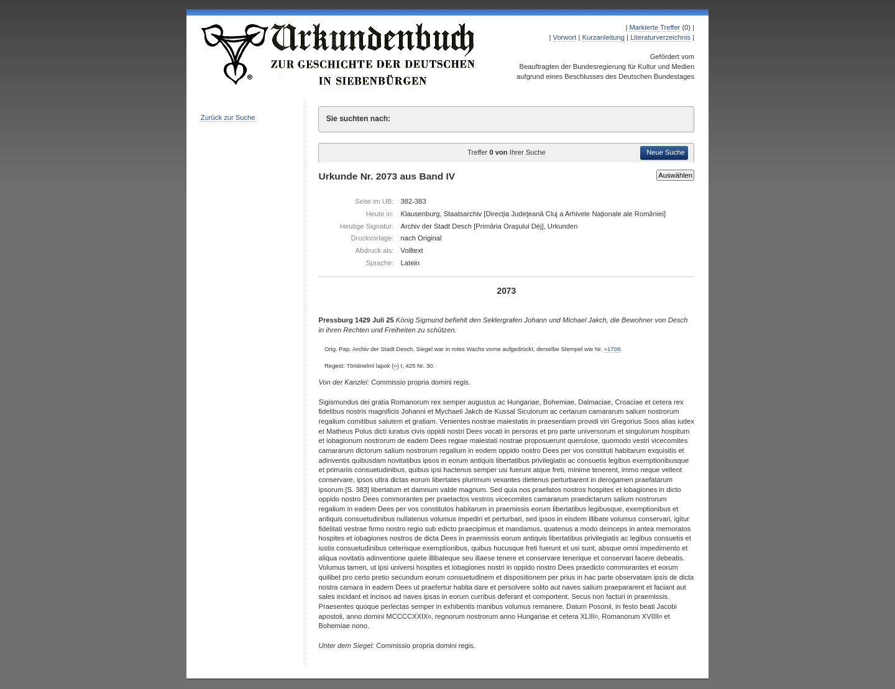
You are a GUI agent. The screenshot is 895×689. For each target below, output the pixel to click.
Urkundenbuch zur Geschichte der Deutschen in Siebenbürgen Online (339, 54)
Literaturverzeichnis (660, 37)
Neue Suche (665, 152)
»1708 (612, 348)
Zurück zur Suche (228, 117)
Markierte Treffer (654, 27)
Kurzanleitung (603, 37)
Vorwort (565, 37)
